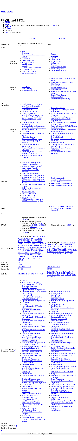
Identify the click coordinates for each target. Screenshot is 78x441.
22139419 (35, 225)
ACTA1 (63, 243)
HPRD (7, 32)
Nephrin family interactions (31, 173)
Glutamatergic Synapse (29, 73)
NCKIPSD (30, 247)
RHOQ (37, 251)
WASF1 (49, 254)
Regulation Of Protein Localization (33, 126)
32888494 (25, 219)
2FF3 (19, 274)
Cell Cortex (55, 63)
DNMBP (20, 242)
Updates (8, 28)
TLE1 (75, 250)
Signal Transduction (57, 379)
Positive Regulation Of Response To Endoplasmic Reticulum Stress (63, 349)
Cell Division (26, 131)
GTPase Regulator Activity (30, 90)
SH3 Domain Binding (29, 410)
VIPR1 (20, 258)
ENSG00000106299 (24, 267)
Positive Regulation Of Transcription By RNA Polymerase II (34, 129)
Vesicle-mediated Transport (31, 353)
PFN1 (62, 38)
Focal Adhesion (56, 61)
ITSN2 (40, 245)
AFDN (73, 243)
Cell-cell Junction (57, 341)
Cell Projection (26, 384)
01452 (49, 264)
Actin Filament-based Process (31, 337)
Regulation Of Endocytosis (30, 348)
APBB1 (31, 238)
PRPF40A (21, 251)
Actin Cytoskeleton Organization (32, 115)
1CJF (57, 271)
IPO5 (19, 245)
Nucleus (24, 51)
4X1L (58, 273)
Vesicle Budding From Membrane (33, 104)
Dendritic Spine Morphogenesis (32, 139)
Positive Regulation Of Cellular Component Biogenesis (32, 285)
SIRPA (59, 250)
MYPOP (59, 248)
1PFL (68, 271)
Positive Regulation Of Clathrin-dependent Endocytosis (32, 152)
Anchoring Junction (57, 299)
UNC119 (61, 252)
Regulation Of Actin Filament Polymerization (60, 119)
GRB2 (26, 243)
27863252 (42, 225)
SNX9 (26, 254)
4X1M (63, 273)
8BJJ (69, 275)
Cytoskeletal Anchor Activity (31, 379)
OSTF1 (36, 247)
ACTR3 (25, 238)
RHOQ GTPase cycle (29, 193)
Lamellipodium (27, 64)
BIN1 (25, 240)
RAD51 (49, 250)
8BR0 (73, 275)
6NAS (71, 273)
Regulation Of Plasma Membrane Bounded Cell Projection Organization (34, 382)
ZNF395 (20, 260)
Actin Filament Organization (31, 106)
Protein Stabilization (57, 137)
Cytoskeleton (26, 58)
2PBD (49, 273)
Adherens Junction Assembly (60, 370)
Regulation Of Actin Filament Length (34, 346)
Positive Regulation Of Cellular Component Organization (32, 298)
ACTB (68, 243)
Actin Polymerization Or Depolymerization (30, 108)
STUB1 (70, 250)
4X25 (67, 273)
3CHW (53, 273)
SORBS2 (31, 254)
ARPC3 (39, 238)
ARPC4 (20, 240)
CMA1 (56, 244)
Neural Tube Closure (58, 108)
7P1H (58, 275)
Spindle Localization (28, 137)
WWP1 (40, 258)
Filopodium (55, 395)
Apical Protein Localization (60, 368)
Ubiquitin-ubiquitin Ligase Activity (62, 386)
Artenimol (54, 210)
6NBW (53, 275)
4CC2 (32, 274)
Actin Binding (26, 87)
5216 (48, 262)
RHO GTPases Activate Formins (61, 183)
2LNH (23, 274)
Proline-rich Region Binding (60, 99)
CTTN (40, 240)
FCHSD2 (35, 242)
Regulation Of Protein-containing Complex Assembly (32, 361)
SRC (36, 254)
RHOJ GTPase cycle (28, 195)
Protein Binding (27, 88)
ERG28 (59, 246)
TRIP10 (20, 256)
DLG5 (71, 244)
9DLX (41, 274)
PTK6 (33, 251)
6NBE (49, 275)
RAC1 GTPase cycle (28, 192)
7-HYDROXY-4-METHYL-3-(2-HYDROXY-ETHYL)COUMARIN (62, 207)
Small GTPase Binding (58, 95)
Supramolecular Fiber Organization (33, 300)
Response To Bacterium (29, 111)
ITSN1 (35, 245)
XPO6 (64, 254)
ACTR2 (20, 238)
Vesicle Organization (28, 113)
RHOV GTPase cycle (29, 197)
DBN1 (67, 244)
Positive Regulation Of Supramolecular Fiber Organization (33, 288)
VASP (41, 256)
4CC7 (36, 274)
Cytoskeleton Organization (30, 359)
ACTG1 (42, 236)
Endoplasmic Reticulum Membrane (33, 55)
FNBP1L (20, 243)
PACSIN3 (27, 249)
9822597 (55, 25)
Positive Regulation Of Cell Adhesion (63, 366)
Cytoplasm (25, 53)
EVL (29, 242)
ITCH (23, 245)
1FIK (61, 271)
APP (35, 238)
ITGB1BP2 (29, 245)
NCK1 (20, 247)
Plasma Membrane (28, 60)
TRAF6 (49, 252)
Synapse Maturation (57, 142)
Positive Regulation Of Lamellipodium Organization (31, 400)
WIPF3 (35, 258)
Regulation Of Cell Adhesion (60, 359)
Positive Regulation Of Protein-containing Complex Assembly (32, 351)
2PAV (72, 271)
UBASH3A (27, 256)
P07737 (49, 269)
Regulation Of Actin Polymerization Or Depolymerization (33, 343)
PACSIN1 (42, 247)
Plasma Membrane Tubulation (31, 393)
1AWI (49, 271)
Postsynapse (55, 352)
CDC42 (29, 240)
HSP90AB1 (43, 243)
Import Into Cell (27, 295)
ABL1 (37, 236)
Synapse (53, 373)
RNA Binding (55, 84)
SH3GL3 (38, 253)
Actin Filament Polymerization (32, 117)
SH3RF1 (20, 254)
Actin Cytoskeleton (28, 62)
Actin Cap (25, 66)
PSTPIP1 (27, 251)
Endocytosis (26, 280)
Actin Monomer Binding (59, 88)
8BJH (62, 275)
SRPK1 (64, 250)
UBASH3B (34, 256)
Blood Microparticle (57, 68)
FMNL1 (65, 246)
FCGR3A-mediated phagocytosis (32, 199)
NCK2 (24, 247)
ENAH (54, 246)
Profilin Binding (27, 324)
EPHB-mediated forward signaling (33, 175)
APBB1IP (50, 244)
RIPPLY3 (43, 251)
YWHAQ (70, 254)
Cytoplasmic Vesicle (28, 69)
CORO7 (35, 240)
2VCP (28, 274)
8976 (19, 262)
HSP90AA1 (34, 243)
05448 (20, 264)
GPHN (70, 246)
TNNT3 (40, 254)
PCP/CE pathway (56, 182)
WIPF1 (24, 258)
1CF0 (53, 271)
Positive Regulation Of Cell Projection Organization (31, 340)
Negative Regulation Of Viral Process (63, 384)
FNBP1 (40, 242)
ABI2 (33, 236)
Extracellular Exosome (29, 71)
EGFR (26, 242)
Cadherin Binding (57, 97)
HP (29, 243)
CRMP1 (61, 244)
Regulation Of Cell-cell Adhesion (62, 372)
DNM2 (49, 246)
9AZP (53, 277)
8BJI (66, 275)
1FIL (64, 271)
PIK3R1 (69, 248)
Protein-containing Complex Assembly (63, 401)
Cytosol (24, 57)
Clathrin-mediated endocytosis (32, 188)
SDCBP (32, 253)
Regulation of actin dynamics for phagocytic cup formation (32, 163)
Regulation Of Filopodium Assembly (63, 353)
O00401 (20, 269)
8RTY (49, 277)
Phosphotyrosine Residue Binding (62, 82)
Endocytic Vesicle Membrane (31, 68)
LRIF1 (54, 248)
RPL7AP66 (25, 253)
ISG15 (49, 248)
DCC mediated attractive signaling (33, 179)
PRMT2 (38, 249)
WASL (32, 38)
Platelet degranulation (58, 178)
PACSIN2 (21, 249)
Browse (7, 23)
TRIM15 (55, 252)
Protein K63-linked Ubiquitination (62, 388)
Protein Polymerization (58, 390)
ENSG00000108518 (53, 267)
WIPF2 (30, 258)
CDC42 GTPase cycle (29, 190)
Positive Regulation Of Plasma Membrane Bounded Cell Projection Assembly (33, 419)
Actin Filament (56, 410)
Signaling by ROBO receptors (61, 180)
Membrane (54, 65)
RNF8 (20, 253)
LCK (44, 245)
